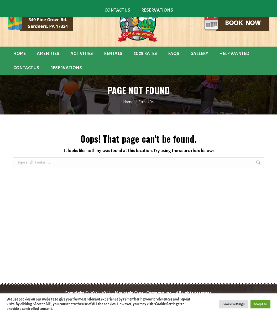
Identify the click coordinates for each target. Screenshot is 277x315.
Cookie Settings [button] (233, 304)
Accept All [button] (260, 304)
